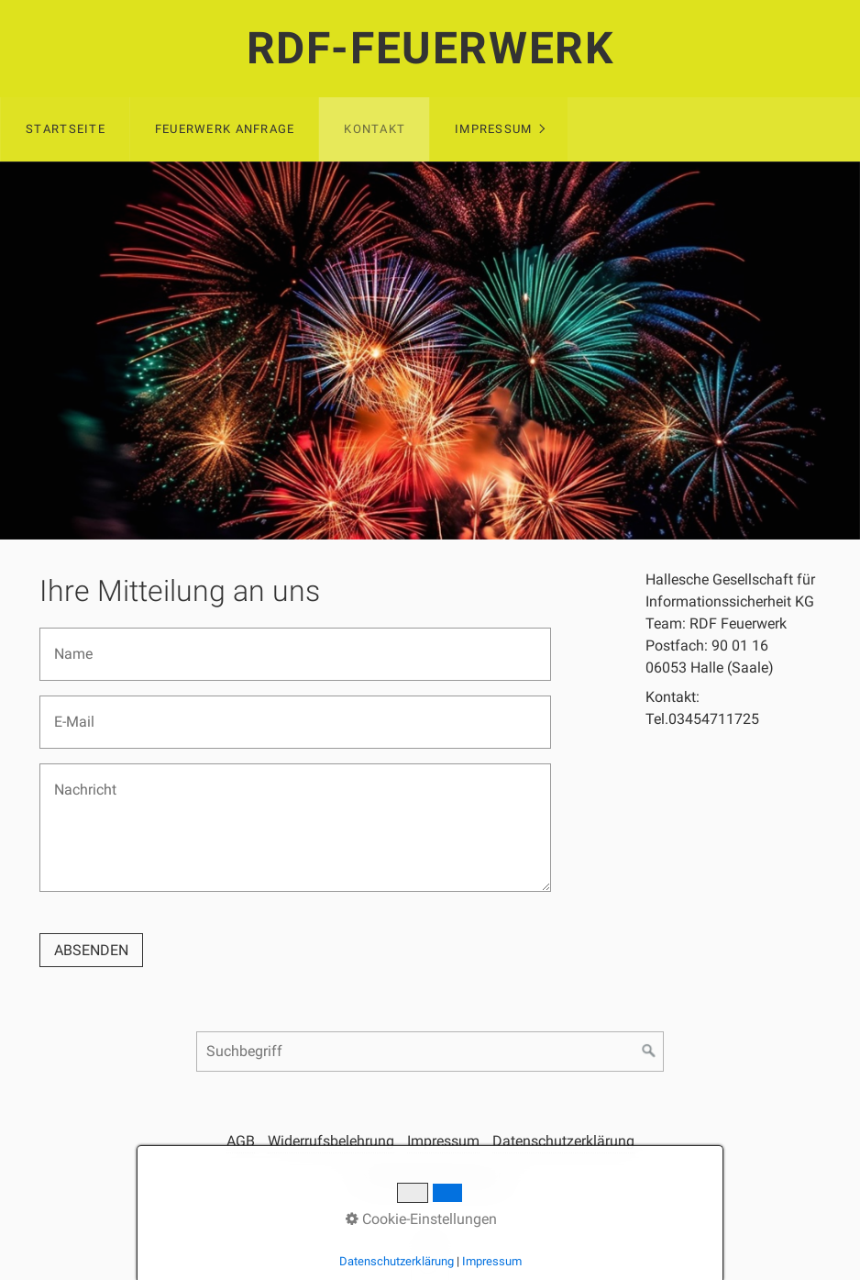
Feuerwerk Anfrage (225, 129)
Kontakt (374, 129)
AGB (240, 1141)
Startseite (65, 129)
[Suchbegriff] (430, 1051)
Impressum (494, 129)
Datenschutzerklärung (563, 1141)
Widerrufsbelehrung (331, 1141)
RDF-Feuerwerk (430, 48)
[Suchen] (649, 1051)
